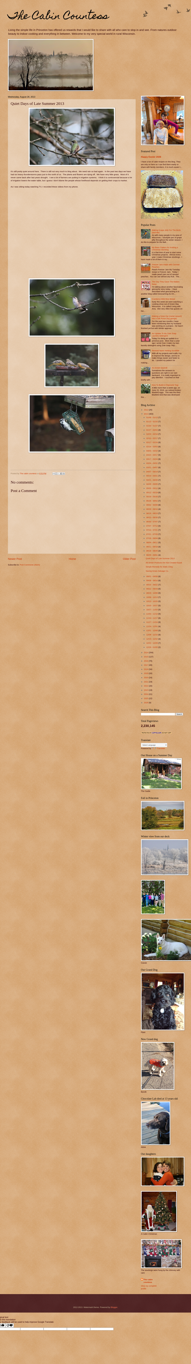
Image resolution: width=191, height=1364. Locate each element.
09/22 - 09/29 (152, 589)
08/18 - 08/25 (152, 551)
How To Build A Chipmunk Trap (165, 385)
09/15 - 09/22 (152, 585)
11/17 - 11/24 (152, 622)
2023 (146, 690)
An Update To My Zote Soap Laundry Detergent (164, 334)
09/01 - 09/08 (152, 576)
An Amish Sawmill (159, 368)
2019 (146, 673)
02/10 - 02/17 (152, 438)
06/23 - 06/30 (152, 517)
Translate (158, 748)
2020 (146, 678)
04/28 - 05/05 (152, 484)
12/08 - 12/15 (152, 635)
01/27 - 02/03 (152, 430)
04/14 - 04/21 (152, 476)
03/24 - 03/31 (152, 463)
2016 (146, 661)
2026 (146, 703)
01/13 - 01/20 (152, 422)
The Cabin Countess (58, 17)
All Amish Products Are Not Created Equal (164, 563)
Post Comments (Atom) (30, 565)
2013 (146, 414)
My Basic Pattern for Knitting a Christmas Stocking (165, 248)
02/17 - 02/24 (152, 442)
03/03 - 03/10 (152, 451)
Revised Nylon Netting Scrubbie (165, 351)
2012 (146, 410)
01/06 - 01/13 (152, 417)
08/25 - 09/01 (152, 555)
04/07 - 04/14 (152, 472)
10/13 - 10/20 (152, 601)
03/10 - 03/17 (152, 455)
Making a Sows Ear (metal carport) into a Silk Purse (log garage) (167, 317)
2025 (146, 698)
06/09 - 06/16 (152, 509)
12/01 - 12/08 (152, 630)
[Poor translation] (9, 1325)
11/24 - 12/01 (152, 626)
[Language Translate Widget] (154, 745)
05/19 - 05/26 (152, 497)
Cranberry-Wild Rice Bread (163, 299)
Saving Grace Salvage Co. (157, 571)
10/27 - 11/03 (152, 610)
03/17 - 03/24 (152, 459)
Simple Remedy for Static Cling (159, 567)
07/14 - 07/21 (152, 530)
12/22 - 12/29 (152, 643)
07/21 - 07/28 (152, 534)
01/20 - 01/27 (152, 426)
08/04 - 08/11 (152, 542)
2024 (146, 694)
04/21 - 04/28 (152, 480)
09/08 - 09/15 (152, 580)
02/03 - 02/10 (152, 434)
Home (72, 558)
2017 (146, 665)
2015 (146, 657)
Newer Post (15, 558)
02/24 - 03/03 (152, 447)
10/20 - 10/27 (152, 606)
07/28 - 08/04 (152, 538)
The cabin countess (148, 1281)
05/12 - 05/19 (152, 492)
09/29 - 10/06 (152, 593)
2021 (146, 682)
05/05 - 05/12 (152, 488)
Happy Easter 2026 (151, 157)
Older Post (129, 558)
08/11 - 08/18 (152, 547)
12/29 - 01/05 (152, 647)
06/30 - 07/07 (152, 522)
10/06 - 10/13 (152, 597)
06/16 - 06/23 (152, 513)
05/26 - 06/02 (152, 501)
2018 (146, 669)
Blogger (114, 1307)
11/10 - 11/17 (152, 618)
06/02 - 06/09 (152, 505)
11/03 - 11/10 (152, 614)
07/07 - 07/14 (152, 526)
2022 (146, 686)
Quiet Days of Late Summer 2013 (160, 558)
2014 (146, 652)
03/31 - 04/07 (152, 467)
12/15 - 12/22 (152, 639)
